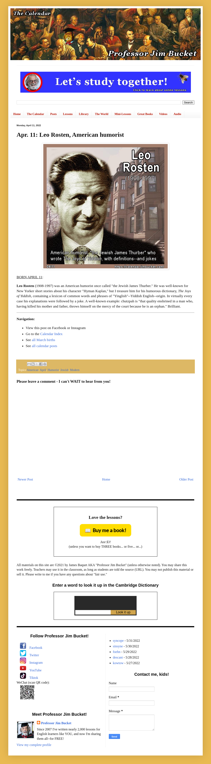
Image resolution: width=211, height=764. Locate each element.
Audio (177, 114)
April (43, 370)
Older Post (186, 479)
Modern (75, 370)
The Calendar (35, 114)
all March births (43, 340)
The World (101, 114)
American (33, 370)
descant (118, 657)
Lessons (68, 114)
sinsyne (118, 646)
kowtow (118, 663)
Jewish (64, 370)
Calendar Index (51, 334)
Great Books (145, 114)
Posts (53, 114)
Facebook (35, 647)
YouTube (35, 670)
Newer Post (25, 479)
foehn (116, 652)
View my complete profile (34, 745)
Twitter (34, 655)
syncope (118, 640)
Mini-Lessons (123, 114)
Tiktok (33, 677)
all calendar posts (44, 346)
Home (17, 114)
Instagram (36, 662)
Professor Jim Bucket (56, 723)
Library (84, 114)
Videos (163, 114)
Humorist (53, 370)
